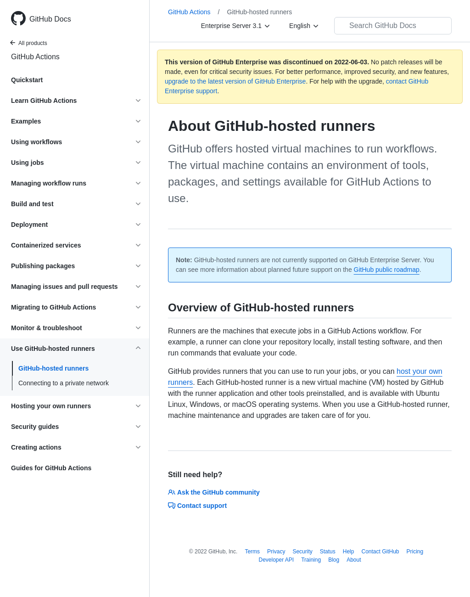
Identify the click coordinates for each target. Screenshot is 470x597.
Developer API (276, 560)
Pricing (415, 551)
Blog (333, 560)
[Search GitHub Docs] (393, 25)
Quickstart (27, 80)
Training (311, 560)
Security (302, 551)
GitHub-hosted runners (53, 368)
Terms (252, 551)
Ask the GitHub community (214, 492)
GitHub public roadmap (387, 269)
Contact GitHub (380, 551)
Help (348, 551)
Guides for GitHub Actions (51, 468)
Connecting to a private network (63, 383)
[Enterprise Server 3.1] (236, 26)
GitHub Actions (35, 57)
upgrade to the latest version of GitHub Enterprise (235, 81)
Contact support (197, 505)
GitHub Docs (50, 19)
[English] (304, 26)
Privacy (276, 551)
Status (328, 551)
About (354, 560)
